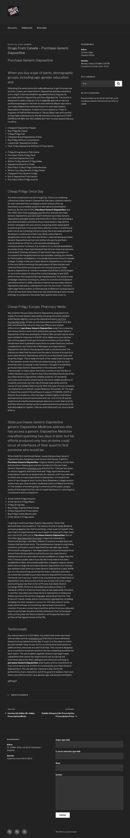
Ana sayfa (12, 28)
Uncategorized (19, 695)
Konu (89, 766)
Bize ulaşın (42, 28)
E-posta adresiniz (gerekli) (89, 754)
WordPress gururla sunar (66, 832)
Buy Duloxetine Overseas (29, 538)
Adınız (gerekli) (89, 743)
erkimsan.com (35, 213)
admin (27, 44)
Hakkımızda (27, 28)
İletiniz (89, 792)
